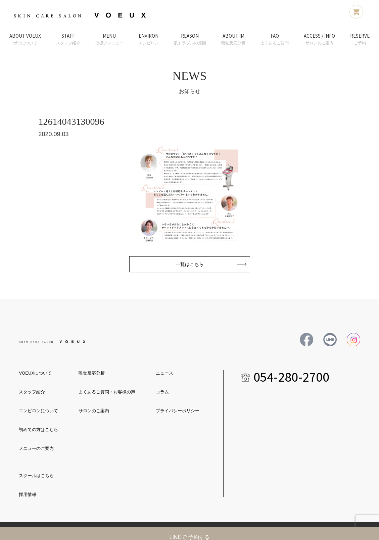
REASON (190, 39)
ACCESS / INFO (319, 39)
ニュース (164, 373)
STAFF (68, 39)
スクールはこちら (36, 475)
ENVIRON (149, 39)
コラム (162, 391)
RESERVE (360, 39)
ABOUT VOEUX (25, 39)
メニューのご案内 (36, 448)
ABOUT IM (233, 39)
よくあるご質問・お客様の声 (107, 391)
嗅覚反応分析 (92, 373)
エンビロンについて (38, 410)
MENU (109, 39)
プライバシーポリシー (177, 410)
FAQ (274, 39)
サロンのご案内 (94, 410)
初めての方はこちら (38, 429)
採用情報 (27, 494)
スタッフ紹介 (32, 391)
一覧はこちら (190, 264)
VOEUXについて (35, 373)
